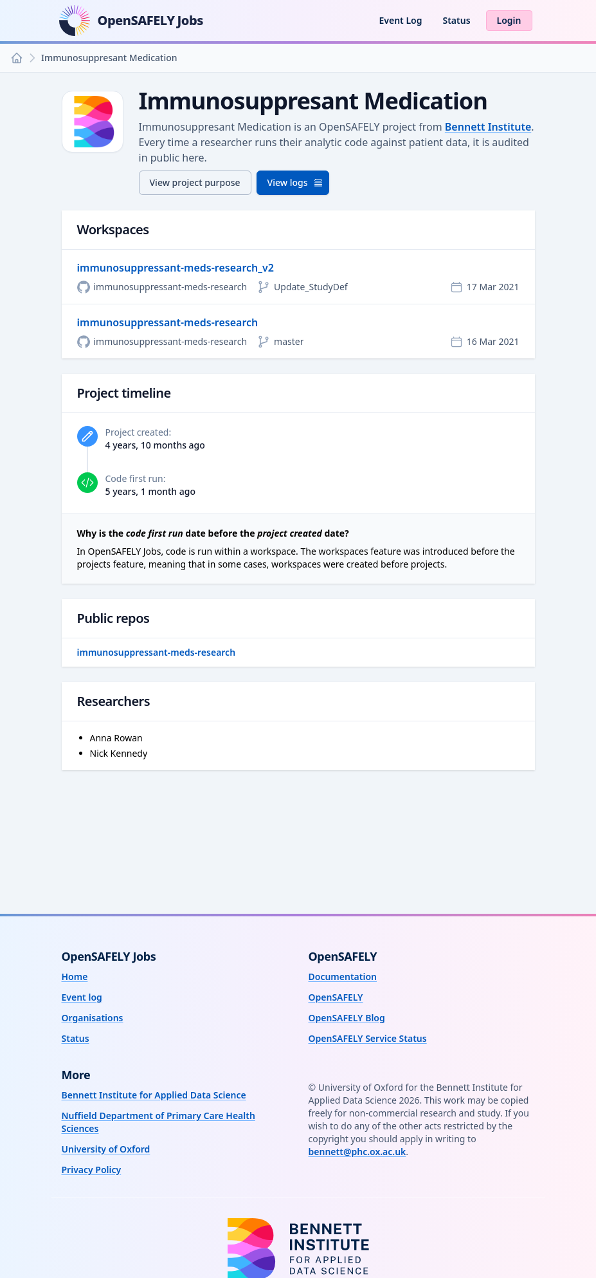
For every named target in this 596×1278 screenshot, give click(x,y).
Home (75, 976)
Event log (82, 997)
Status (456, 20)
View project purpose (195, 182)
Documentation (343, 976)
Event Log (400, 20)
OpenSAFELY (336, 997)
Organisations (92, 1018)
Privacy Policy (92, 1169)
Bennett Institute (488, 127)
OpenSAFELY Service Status (368, 1038)
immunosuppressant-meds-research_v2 (175, 268)
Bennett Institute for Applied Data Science (154, 1095)
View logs (295, 182)
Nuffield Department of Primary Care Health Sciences (158, 1121)
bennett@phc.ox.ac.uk (357, 1151)
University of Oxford (106, 1149)
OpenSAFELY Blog (347, 1018)
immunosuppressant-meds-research (167, 322)
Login (509, 20)
